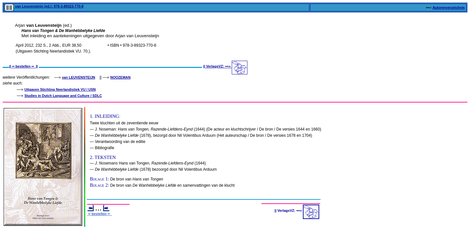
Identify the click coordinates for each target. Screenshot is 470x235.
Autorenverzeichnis (448, 7)
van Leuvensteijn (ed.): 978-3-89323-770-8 (44, 6)
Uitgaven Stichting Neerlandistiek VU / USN (60, 89)
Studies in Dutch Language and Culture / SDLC (63, 96)
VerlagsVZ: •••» (218, 66)
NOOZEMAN (120, 77)
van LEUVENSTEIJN (78, 77)
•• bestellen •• (23, 66)
